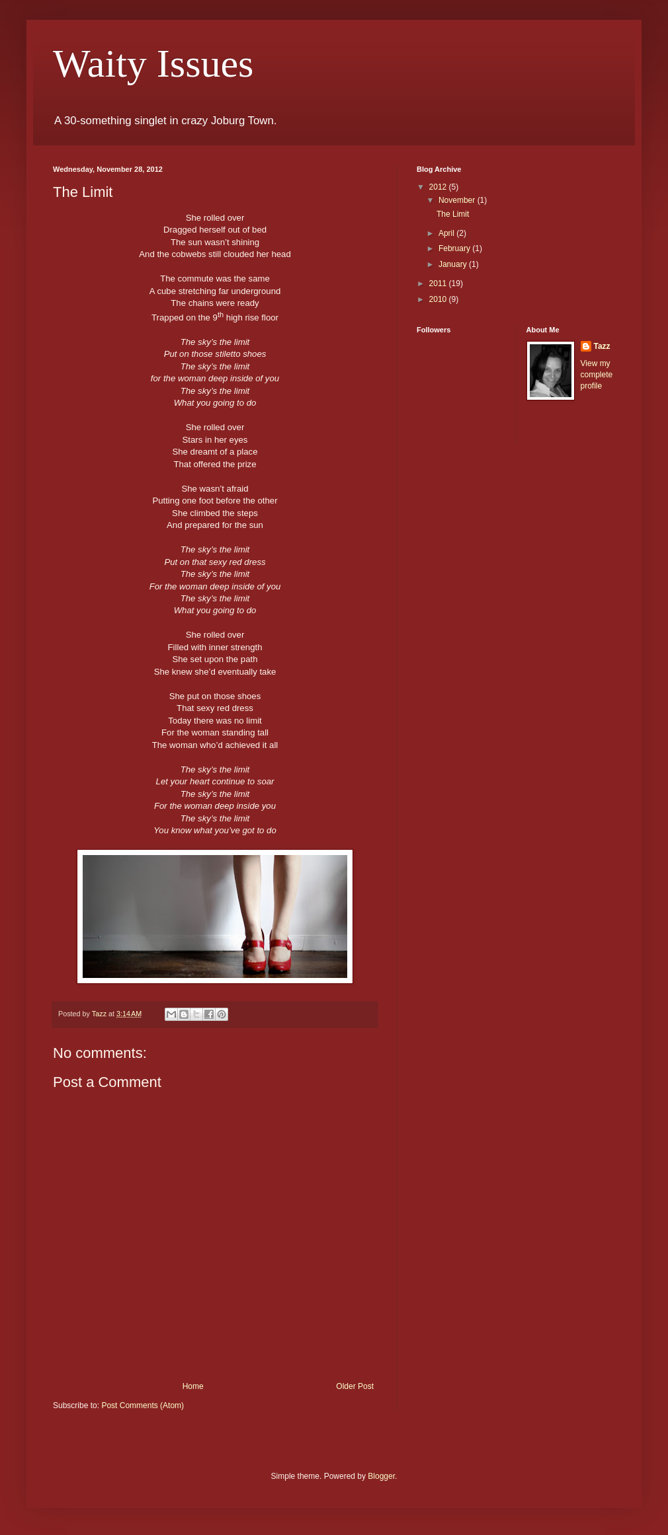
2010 (439, 299)
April (447, 233)
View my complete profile (597, 375)
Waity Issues (153, 63)
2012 (439, 187)
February (455, 248)
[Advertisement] (469, 661)
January (453, 264)
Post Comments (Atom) (142, 1405)
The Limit (453, 214)
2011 (439, 283)
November (458, 200)
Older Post (355, 1386)
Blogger (381, 1476)
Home (193, 1386)
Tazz (602, 346)
